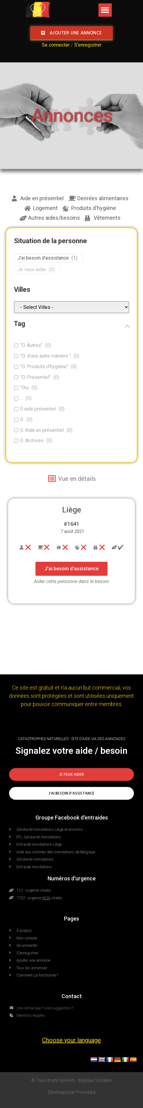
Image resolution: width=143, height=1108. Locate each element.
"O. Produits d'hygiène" (44, 366)
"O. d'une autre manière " (45, 356)
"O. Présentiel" (35, 377)
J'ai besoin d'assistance (43, 258)
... (21, 398)
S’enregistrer (87, 45)
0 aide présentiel (38, 409)
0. (22, 419)
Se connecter (56, 45)
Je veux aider (32, 269)
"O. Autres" (31, 345)
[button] (105, 10)
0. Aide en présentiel (42, 430)
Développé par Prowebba (71, 1092)
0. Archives (32, 440)
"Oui (24, 387)
